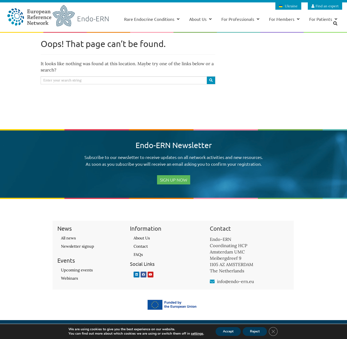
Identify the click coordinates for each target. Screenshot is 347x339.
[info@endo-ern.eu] (212, 281)
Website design (295, 330)
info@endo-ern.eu (235, 281)
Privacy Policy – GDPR (173, 330)
